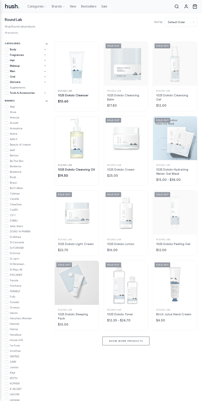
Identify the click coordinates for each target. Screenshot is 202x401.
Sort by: (158, 22)
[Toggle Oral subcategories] (45, 76)
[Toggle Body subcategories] (45, 49)
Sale (104, 6)
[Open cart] (195, 6)
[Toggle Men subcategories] (45, 71)
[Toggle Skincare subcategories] (45, 82)
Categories (37, 6)
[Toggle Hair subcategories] (45, 60)
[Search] (177, 6)
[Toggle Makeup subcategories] (45, 65)
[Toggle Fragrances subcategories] (45, 55)
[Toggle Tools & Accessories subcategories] (45, 93)
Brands (58, 6)
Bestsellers (88, 6)
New (73, 6)
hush (12, 6)
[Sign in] (186, 6)
